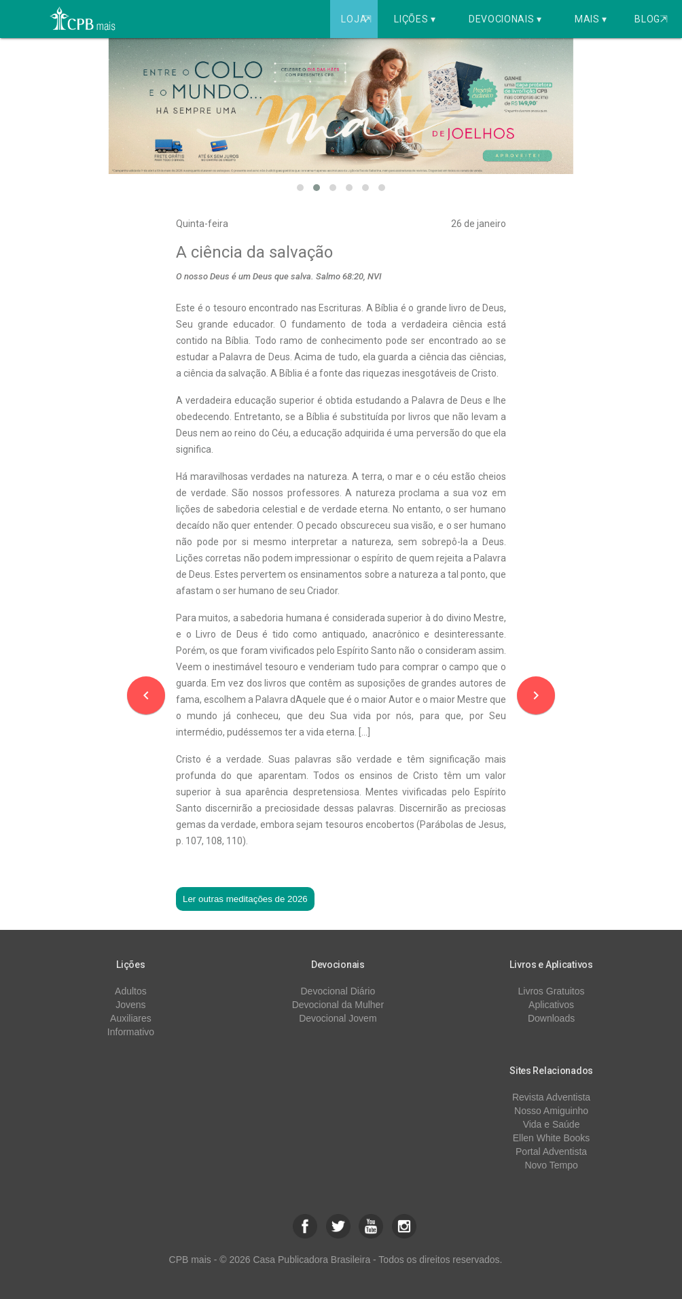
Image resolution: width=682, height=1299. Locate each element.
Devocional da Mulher (338, 1004)
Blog (651, 19)
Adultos (131, 991)
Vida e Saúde (551, 1124)
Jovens (130, 1004)
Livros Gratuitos (551, 991)
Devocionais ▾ (505, 19)
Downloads (551, 1018)
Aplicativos (551, 1004)
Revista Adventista (551, 1097)
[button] (300, 187)
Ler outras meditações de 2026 (245, 899)
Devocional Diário (338, 991)
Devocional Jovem (337, 1018)
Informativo (130, 1031)
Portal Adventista (551, 1151)
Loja (357, 19)
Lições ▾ (415, 19)
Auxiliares (130, 1018)
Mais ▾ (591, 19)
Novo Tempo (550, 1165)
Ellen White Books (551, 1137)
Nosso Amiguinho (551, 1110)
